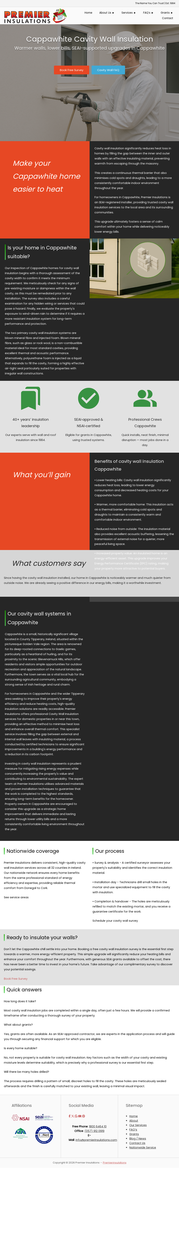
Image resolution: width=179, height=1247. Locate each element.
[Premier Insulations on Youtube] (80, 1116)
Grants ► (167, 13)
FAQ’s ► (148, 13)
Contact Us (137, 1143)
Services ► (129, 13)
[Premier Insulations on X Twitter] (73, 1116)
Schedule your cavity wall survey (115, 921)
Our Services (138, 1125)
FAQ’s (133, 1130)
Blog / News (137, 1139)
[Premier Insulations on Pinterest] (83, 1116)
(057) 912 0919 (94, 1131)
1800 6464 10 (98, 1126)
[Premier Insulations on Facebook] (70, 1116)
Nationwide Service (142, 1147)
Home (88, 13)
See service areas (16, 897)
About (133, 1121)
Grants (134, 1134)
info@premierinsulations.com (96, 1140)
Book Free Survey (15, 979)
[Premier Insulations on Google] (76, 1116)
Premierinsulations (114, 1162)
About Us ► (107, 13)
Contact (167, 18)
